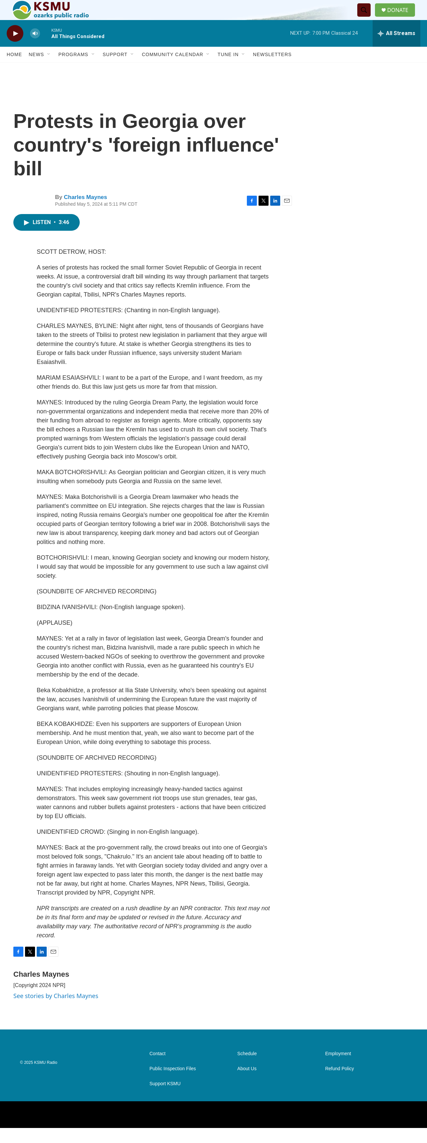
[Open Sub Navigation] (49, 69)
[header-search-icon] (366, 17)
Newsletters (272, 69)
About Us (247, 1083)
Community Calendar (172, 69)
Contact (157, 1068)
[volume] (35, 48)
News (36, 69)
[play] (15, 48)
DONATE (402, 17)
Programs (73, 69)
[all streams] (396, 48)
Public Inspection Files (172, 1083)
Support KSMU (164, 1098)
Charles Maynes (85, 212)
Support (115, 69)
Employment (338, 1068)
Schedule (247, 1068)
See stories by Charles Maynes (55, 1011)
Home (14, 69)
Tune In (228, 69)
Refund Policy (339, 1083)
